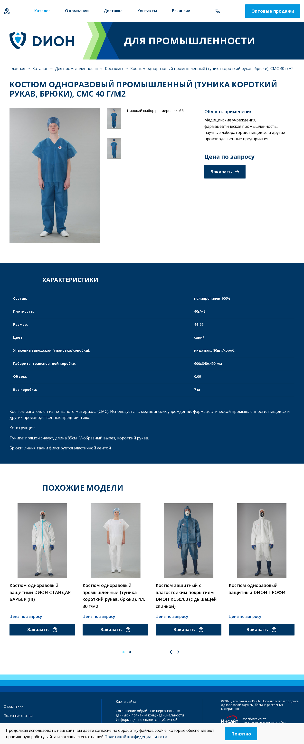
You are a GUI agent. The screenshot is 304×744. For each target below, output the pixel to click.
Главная (17, 68)
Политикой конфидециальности (135, 736)
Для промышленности (76, 68)
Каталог (40, 68)
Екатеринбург (7, 11)
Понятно (241, 734)
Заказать (224, 172)
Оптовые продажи (272, 11)
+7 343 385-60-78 (218, 11)
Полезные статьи (18, 715)
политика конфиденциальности (158, 715)
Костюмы (114, 68)
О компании (13, 706)
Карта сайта (126, 701)
